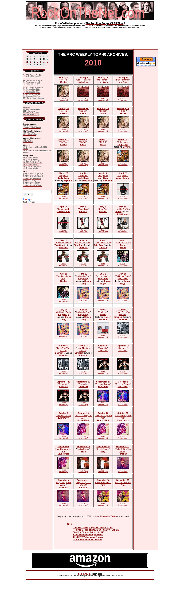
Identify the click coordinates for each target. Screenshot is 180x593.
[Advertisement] (90, 37)
